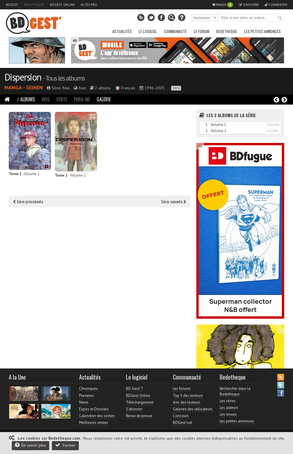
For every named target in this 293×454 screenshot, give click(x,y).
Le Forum (201, 31)
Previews (86, 395)
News (83, 402)
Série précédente (28, 201)
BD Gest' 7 (134, 388)
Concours (181, 415)
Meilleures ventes (93, 422)
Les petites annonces (262, 31)
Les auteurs (229, 407)
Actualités (122, 31)
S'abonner (134, 409)
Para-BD (82, 99)
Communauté (175, 31)
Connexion (276, 5)
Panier (222, 4)
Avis (46, 99)
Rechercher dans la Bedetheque (235, 391)
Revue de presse (139, 415)
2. (206, 130)
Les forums (182, 388)
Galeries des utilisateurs (192, 409)
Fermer (65, 445)
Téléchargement (139, 402)
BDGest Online (62, 5)
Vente (61, 99)
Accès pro (89, 5)
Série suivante (173, 201)
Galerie (104, 99)
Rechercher (280, 18)
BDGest (12, 5)
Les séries (228, 400)
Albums (26, 99)
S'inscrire (249, 5)
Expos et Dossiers (94, 409)
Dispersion (22, 77)
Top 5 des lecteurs (188, 395)
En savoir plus (30, 445)
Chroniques (88, 388)
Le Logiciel (148, 31)
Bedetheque (34, 5)
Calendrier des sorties (97, 415)
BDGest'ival (182, 422)
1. (206, 124)
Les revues (228, 414)
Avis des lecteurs (186, 402)
